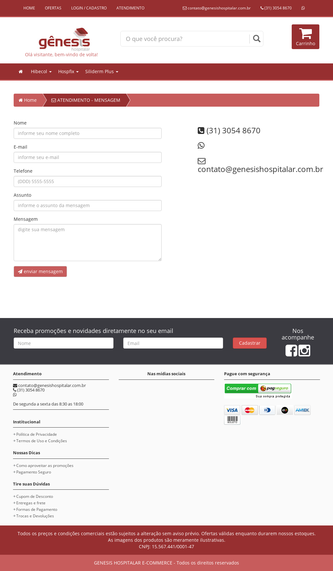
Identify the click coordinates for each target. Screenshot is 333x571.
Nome (20, 123)
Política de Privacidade (36, 434)
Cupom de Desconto (34, 496)
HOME (29, 8)
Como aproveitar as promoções (44, 465)
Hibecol (41, 71)
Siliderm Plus (101, 71)
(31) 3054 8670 (276, 8)
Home (28, 100)
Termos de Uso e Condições (41, 441)
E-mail (20, 147)
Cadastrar (249, 343)
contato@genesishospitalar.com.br (217, 8)
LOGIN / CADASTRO (89, 8)
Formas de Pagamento (36, 509)
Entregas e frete (31, 503)
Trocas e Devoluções (35, 516)
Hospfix (68, 71)
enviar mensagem (40, 271)
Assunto (22, 195)
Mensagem (26, 219)
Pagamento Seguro (33, 472)
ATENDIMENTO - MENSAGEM (85, 100)
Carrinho (305, 36)
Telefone (23, 171)
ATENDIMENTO (130, 8)
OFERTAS (53, 8)
